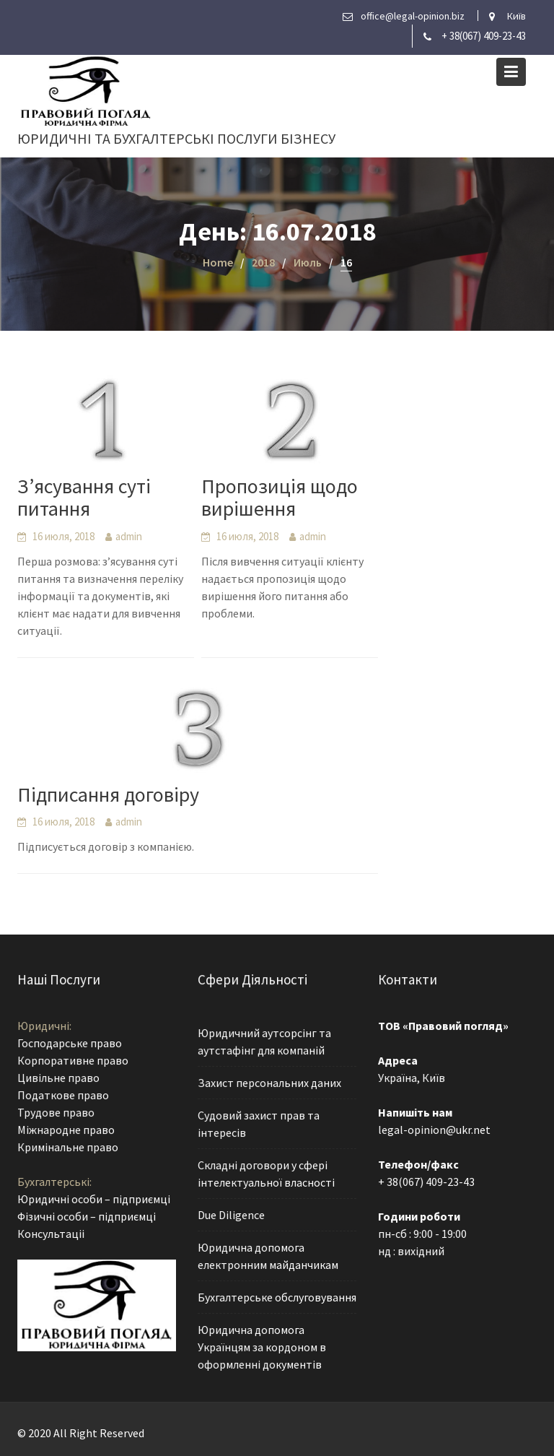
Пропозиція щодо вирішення (279, 497)
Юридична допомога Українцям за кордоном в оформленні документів (261, 1345)
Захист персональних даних (269, 1084)
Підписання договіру (108, 794)
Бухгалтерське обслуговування (276, 1295)
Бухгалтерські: (55, 1181)
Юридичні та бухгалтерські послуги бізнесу (176, 138)
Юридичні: (44, 1027)
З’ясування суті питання (84, 497)
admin (128, 536)
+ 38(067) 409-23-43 (483, 36)
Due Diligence (231, 1215)
